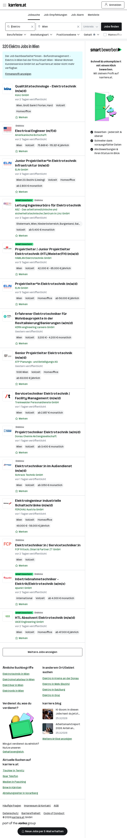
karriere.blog (51, 703)
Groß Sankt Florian (34, 105)
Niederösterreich (48, 223)
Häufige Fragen (12, 805)
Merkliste (93, 14)
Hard (50, 105)
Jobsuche (34, 14)
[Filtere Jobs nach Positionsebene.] (70, 35)
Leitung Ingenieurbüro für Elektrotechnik (48, 205)
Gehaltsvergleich (13, 751)
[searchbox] (20, 27)
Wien (35, 46)
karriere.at (11, 764)
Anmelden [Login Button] (113, 5)
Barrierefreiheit (31, 813)
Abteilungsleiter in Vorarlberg (20, 793)
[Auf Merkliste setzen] (21, 117)
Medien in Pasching (14, 781)
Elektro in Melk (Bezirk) (56, 684)
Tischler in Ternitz (13, 770)
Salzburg (80, 223)
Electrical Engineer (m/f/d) (35, 131)
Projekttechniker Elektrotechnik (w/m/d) (47, 432)
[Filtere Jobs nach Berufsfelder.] (18, 35)
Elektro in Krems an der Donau (60, 678)
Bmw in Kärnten (12, 787)
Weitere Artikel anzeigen (57, 738)
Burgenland (67, 223)
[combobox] (20, 27)
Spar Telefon (10, 776)
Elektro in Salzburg (53, 689)
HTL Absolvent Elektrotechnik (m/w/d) (45, 618)
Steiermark (23, 223)
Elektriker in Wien (13, 685)
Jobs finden (111, 26)
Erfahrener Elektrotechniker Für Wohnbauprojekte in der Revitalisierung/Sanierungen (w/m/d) (44, 318)
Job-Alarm (77, 14)
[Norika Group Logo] (19, 824)
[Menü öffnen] (4, 5)
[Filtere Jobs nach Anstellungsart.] (43, 35)
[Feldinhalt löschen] (32, 27)
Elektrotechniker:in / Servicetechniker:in (48, 545)
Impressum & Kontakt (37, 805)
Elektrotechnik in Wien (16, 673)
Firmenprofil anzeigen (18, 73)
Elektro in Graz (51, 695)
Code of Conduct (53, 813)
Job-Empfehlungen (55, 14)
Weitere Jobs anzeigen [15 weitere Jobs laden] (42, 652)
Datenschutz (11, 813)
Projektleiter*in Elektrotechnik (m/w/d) (46, 284)
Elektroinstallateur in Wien (19, 679)
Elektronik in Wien (13, 690)
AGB (56, 805)
